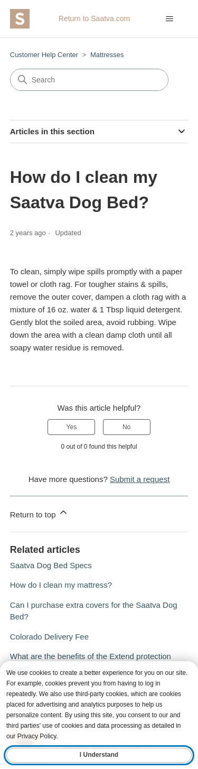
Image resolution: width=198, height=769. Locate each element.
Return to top (39, 513)
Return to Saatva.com (94, 18)
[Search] (89, 79)
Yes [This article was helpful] (72, 427)
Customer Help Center (44, 55)
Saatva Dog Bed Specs (51, 565)
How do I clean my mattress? (61, 584)
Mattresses (107, 55)
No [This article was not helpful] (126, 427)
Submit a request (139, 479)
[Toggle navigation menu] (169, 19)
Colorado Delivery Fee (49, 636)
